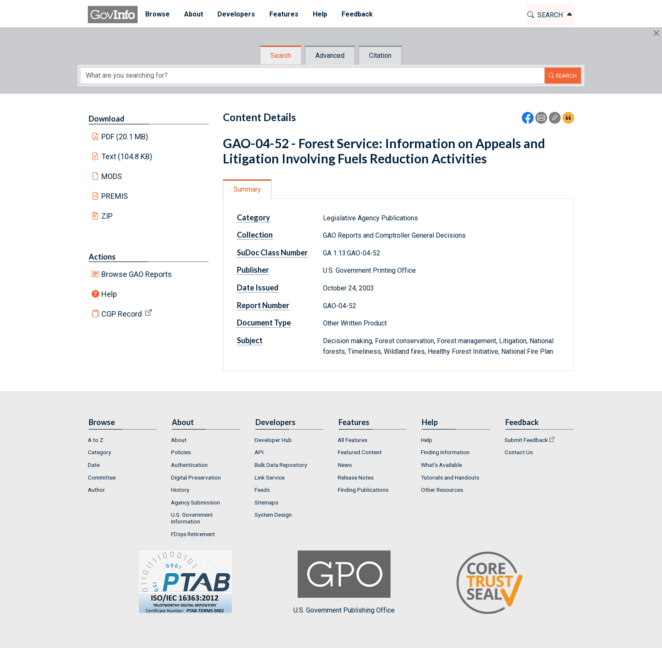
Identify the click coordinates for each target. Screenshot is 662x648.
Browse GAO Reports (136, 274)
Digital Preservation (196, 477)
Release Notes (356, 477)
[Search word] (312, 76)
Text (127, 156)
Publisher (253, 269)
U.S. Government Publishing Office (344, 582)
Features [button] (283, 14)
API (259, 452)
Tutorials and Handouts (450, 477)
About (179, 440)
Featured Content (360, 452)
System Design (273, 514)
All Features (352, 440)
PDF (125, 136)
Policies (181, 452)
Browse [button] (157, 14)
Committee (102, 477)
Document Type (264, 322)
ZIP (107, 215)
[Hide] (656, 33)
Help (109, 294)
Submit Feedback (526, 440)
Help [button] (319, 14)
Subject (250, 340)
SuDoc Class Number (272, 252)
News (345, 464)
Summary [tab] (247, 189)
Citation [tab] (380, 56)
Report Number (263, 305)
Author (96, 489)
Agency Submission (195, 502)
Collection (255, 234)
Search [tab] (281, 56)
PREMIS (114, 196)
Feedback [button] (356, 14)
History (180, 489)
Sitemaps (266, 502)
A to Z (95, 440)
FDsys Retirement (193, 534)
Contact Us (519, 452)
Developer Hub (273, 440)
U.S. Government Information (192, 518)
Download (107, 118)
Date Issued (258, 287)
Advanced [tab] (330, 56)
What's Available (441, 464)
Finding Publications (363, 489)
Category (253, 217)
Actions (102, 256)
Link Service (270, 477)
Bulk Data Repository (281, 464)
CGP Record (121, 313)
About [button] (193, 14)
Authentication (189, 464)
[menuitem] (157, 14)
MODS (111, 176)
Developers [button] (236, 14)
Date (94, 464)
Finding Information (445, 452)
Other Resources (442, 489)
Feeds (262, 489)
